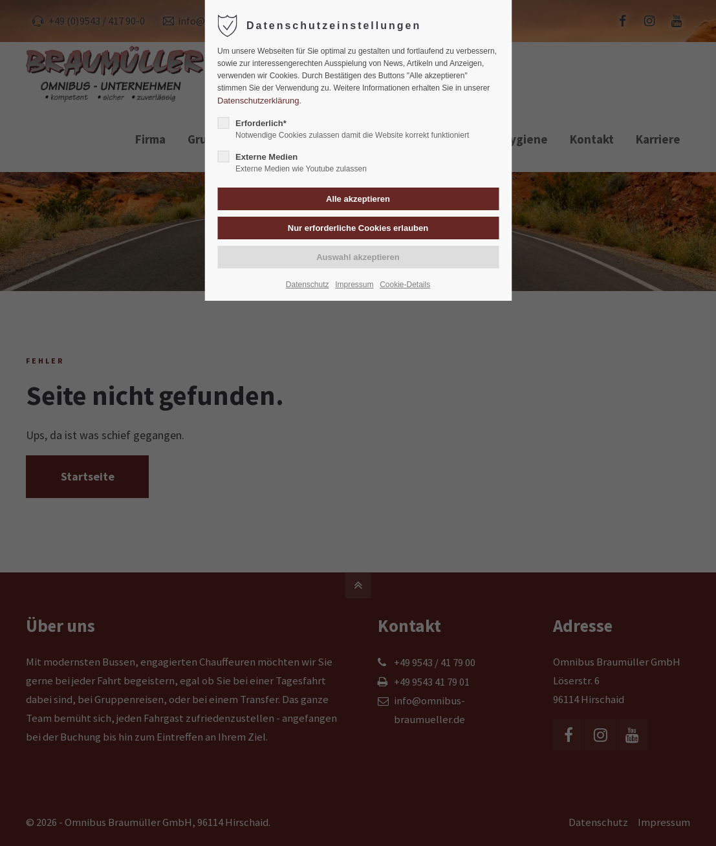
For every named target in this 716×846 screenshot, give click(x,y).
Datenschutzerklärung (258, 100)
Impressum (354, 284)
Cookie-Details (405, 284)
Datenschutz (307, 284)
